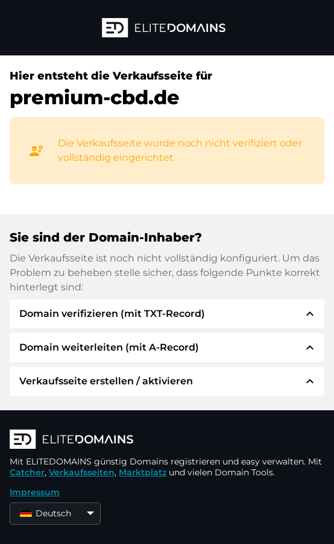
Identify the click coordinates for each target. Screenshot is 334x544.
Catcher (27, 472)
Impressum (35, 492)
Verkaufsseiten (82, 472)
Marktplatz (142, 472)
